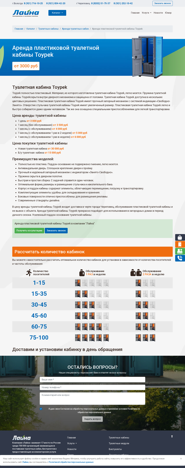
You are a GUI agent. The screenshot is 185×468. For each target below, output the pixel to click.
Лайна (25, 462)
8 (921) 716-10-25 (33, 3)
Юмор (168, 12)
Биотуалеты (115, 449)
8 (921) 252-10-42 (123, 3)
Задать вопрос (92, 419)
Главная (135, 12)
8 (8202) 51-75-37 (100, 3)
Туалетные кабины (48, 28)
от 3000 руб (26, 65)
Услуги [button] (146, 12)
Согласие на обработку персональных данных (83, 409)
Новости (158, 12)
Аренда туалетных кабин (75, 28)
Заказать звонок (162, 3)
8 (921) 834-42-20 (55, 3)
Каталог (56, 12)
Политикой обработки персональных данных (71, 462)
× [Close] (181, 459)
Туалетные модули (119, 443)
